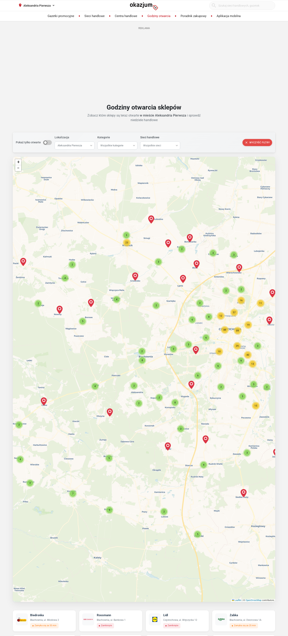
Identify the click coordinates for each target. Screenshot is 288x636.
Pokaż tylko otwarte (28, 142)
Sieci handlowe (149, 137)
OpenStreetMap (253, 600)
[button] (134, 386)
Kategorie (103, 137)
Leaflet (237, 600)
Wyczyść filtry (257, 142)
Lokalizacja (62, 137)
